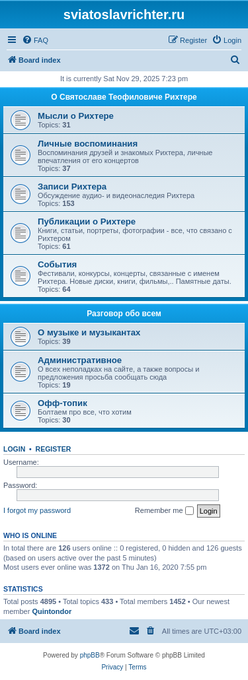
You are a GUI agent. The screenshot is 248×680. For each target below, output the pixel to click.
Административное (80, 360)
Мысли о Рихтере (76, 116)
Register (53, 449)
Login (14, 449)
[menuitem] (35, 40)
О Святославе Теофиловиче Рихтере (123, 97)
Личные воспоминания (88, 144)
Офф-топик (62, 403)
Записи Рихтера (72, 186)
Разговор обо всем (124, 313)
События (57, 264)
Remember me (164, 511)
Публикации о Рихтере (87, 221)
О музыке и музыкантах (89, 332)
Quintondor (51, 611)
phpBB (90, 655)
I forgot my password (37, 510)
